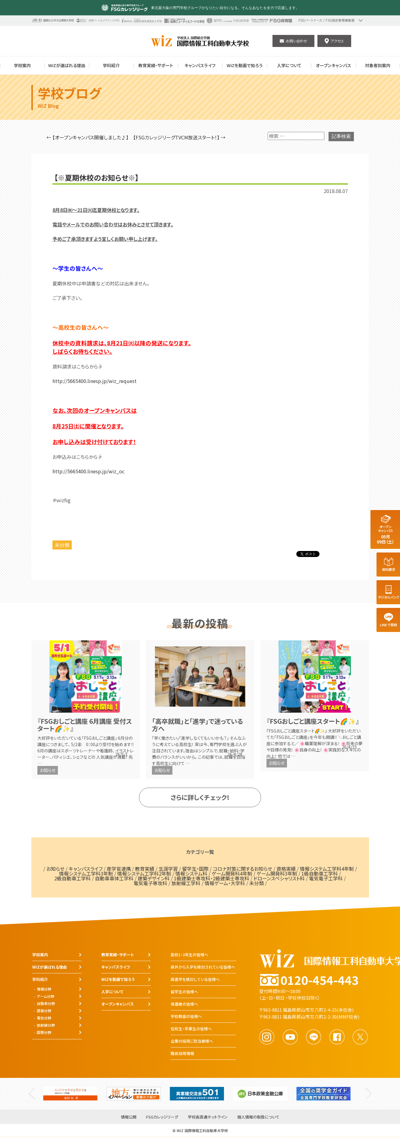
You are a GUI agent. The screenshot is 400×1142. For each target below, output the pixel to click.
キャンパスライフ (85, 868)
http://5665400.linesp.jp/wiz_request (94, 380)
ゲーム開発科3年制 (277, 873)
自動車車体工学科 (114, 878)
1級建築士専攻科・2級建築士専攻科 (211, 878)
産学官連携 (119, 868)
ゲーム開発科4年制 (232, 873)
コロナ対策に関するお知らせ (242, 868)
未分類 (62, 545)
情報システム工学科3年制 (86, 873)
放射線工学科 (186, 883)
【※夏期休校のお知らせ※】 (96, 177)
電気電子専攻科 (150, 883)
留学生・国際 (195, 868)
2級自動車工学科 (72, 878)
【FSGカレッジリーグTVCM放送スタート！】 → (179, 137)
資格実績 (286, 868)
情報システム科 (191, 873)
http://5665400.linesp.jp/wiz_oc (88, 471)
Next (368, 1094)
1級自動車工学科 (319, 873)
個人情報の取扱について (258, 1117)
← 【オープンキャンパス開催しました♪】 (87, 137)
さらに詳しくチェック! (200, 797)
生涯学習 (168, 868)
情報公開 (129, 1117)
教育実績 (144, 868)
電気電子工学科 (326, 878)
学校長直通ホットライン (208, 1117)
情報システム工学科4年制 (327, 868)
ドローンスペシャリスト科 (279, 878)
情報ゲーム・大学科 (225, 883)
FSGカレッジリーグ (162, 1117)
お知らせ (47, 770)
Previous (31, 1094)
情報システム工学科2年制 (144, 873)
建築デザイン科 (154, 878)
